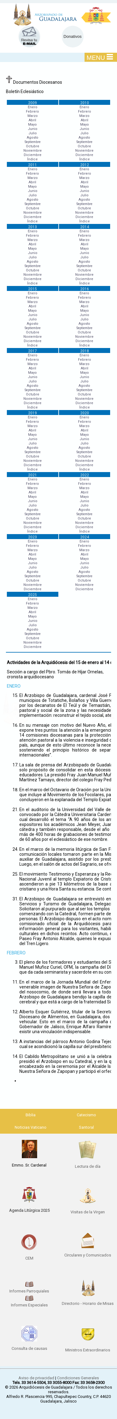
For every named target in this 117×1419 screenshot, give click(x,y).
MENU (100, 57)
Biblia (31, 1115)
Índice (32, 159)
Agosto (32, 138)
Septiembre (33, 142)
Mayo (32, 125)
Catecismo (86, 1115)
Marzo (32, 116)
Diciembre (32, 155)
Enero (32, 107)
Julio (32, 133)
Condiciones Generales (78, 1378)
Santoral (86, 1127)
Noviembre (32, 151)
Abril (32, 120)
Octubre (32, 146)
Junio (32, 129)
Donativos (73, 36)
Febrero (32, 111)
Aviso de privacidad (36, 1378)
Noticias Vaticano (30, 1127)
